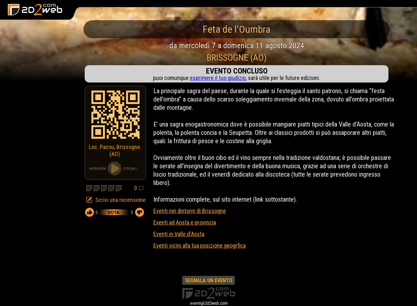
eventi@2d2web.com (208, 303)
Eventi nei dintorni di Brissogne (189, 210)
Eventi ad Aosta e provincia (184, 222)
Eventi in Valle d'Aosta (178, 234)
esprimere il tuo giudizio (218, 77)
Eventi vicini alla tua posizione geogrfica (199, 245)
